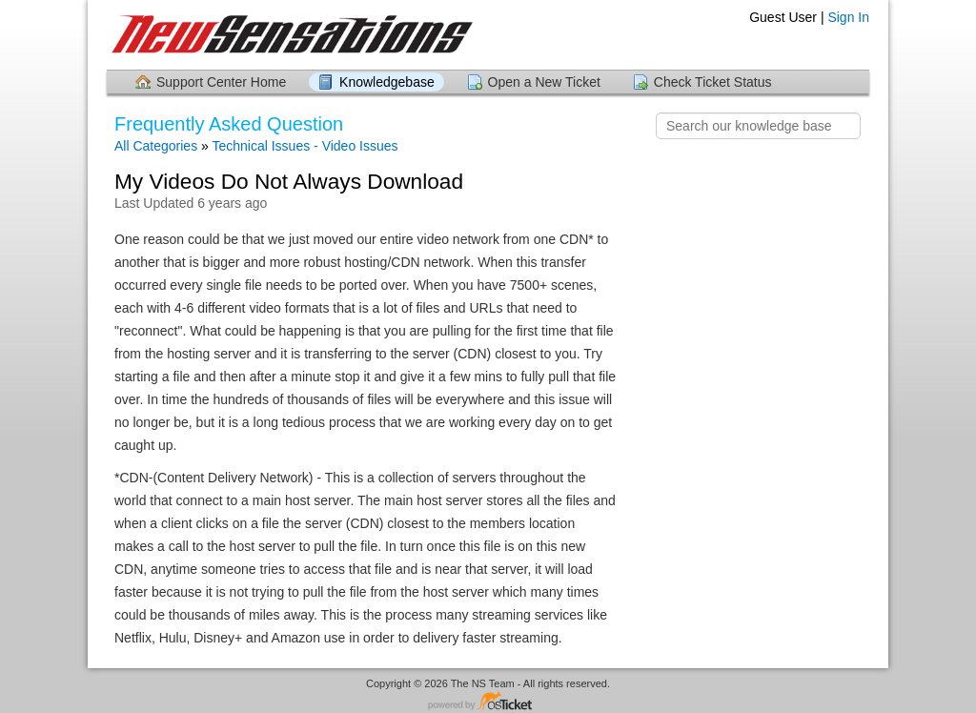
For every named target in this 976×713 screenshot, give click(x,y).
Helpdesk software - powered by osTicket (488, 702)
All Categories (155, 145)
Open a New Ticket (544, 82)
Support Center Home (221, 82)
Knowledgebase (387, 82)
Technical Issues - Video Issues (304, 145)
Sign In (848, 17)
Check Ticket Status (713, 82)
